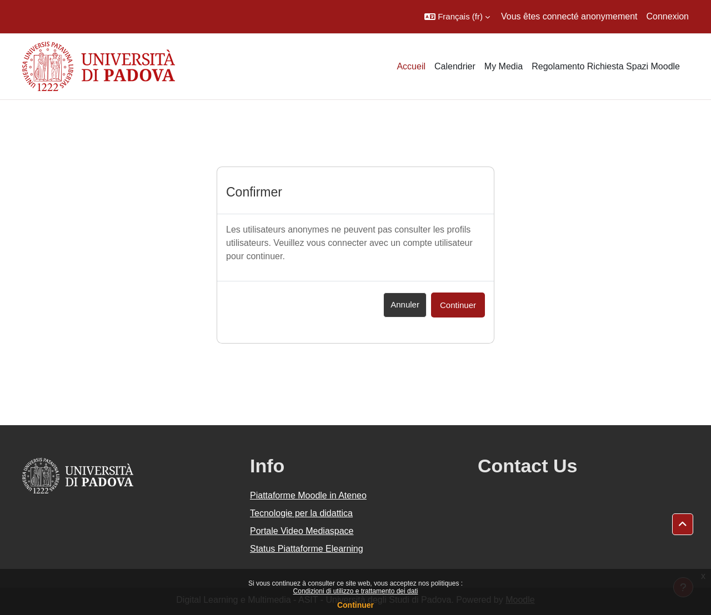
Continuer (355, 605)
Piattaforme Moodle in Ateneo (308, 495)
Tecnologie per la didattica (301, 513)
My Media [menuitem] (503, 66)
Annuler (404, 304)
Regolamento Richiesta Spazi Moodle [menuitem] (606, 66)
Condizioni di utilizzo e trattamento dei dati (355, 591)
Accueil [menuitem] (411, 66)
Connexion (668, 16)
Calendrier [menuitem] (454, 66)
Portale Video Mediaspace (302, 531)
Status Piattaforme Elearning (306, 548)
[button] (457, 16)
